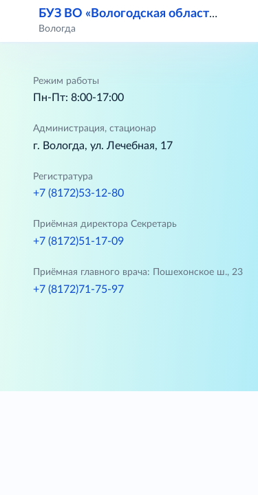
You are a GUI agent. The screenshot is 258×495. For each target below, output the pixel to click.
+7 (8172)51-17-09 (78, 241)
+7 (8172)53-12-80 (78, 193)
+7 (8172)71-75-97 (78, 289)
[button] (238, 20)
